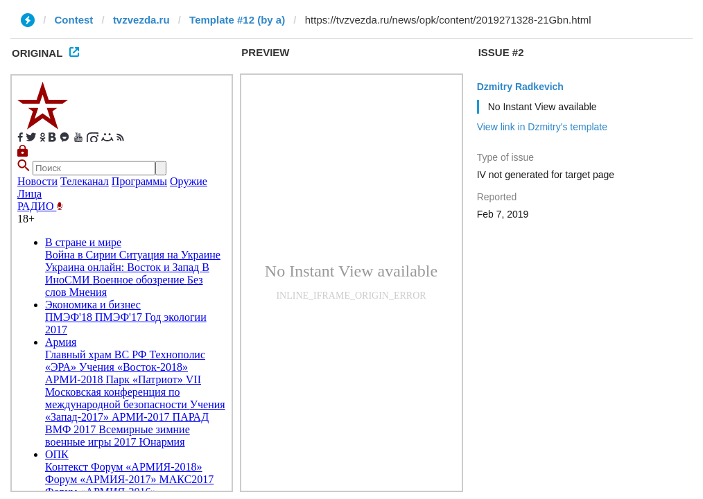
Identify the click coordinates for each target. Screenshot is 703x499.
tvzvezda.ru (141, 20)
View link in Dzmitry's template (542, 126)
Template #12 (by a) (237, 20)
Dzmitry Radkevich (520, 86)
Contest (74, 20)
